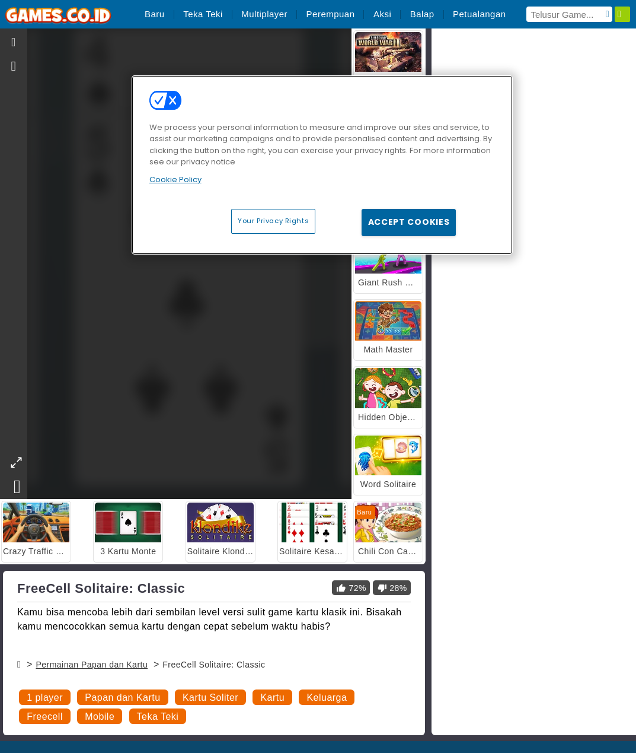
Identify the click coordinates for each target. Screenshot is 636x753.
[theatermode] (16, 462)
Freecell (45, 716)
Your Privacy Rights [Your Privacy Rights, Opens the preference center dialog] (273, 220)
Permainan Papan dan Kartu (92, 664)
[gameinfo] (14, 66)
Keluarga (326, 697)
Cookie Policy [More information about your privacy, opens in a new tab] (175, 179)
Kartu (272, 697)
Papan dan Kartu (122, 697)
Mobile (99, 716)
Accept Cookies (409, 222)
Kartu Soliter (210, 697)
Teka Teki (158, 716)
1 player (45, 697)
